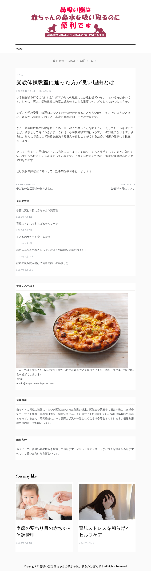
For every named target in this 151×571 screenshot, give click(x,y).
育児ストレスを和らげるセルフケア (37, 223)
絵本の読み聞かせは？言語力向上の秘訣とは (42, 263)
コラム (19, 75)
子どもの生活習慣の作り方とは (34, 188)
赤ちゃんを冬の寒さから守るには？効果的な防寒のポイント (51, 249)
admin (47, 91)
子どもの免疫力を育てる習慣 (33, 236)
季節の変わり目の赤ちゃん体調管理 (37, 210)
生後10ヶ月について (123, 188)
